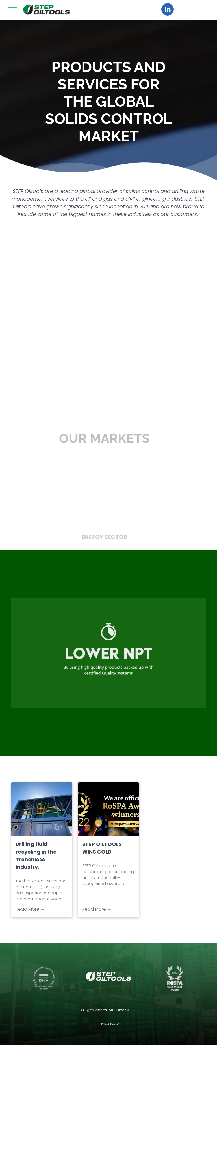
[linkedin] (167, 10)
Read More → (30, 909)
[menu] (12, 10)
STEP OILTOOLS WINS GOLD (102, 848)
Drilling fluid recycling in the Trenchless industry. (36, 856)
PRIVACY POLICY (109, 1024)
